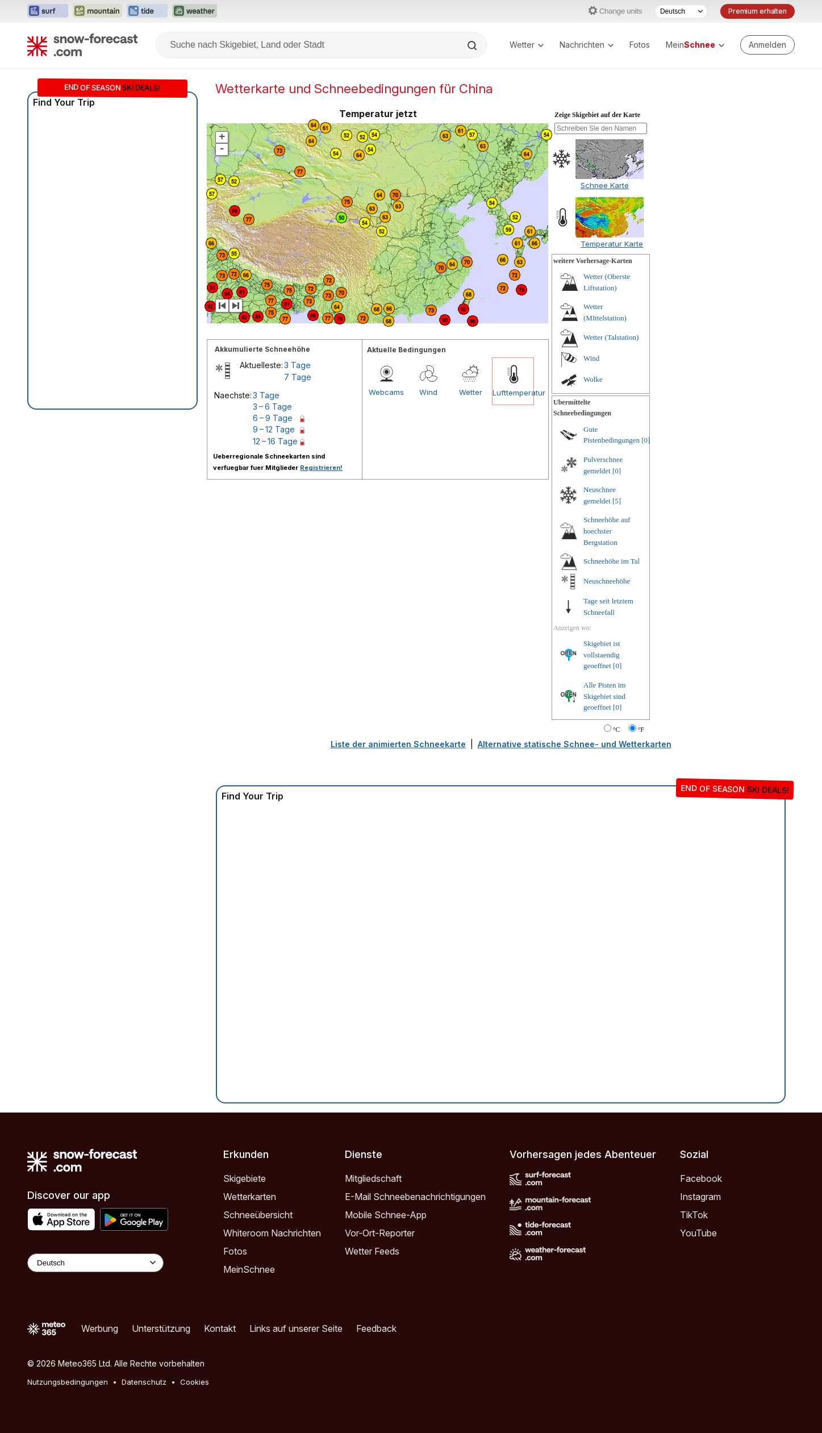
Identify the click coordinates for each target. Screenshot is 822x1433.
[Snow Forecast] (82, 45)
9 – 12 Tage (274, 429)
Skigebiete (244, 1178)
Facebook (701, 1178)
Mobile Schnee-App (386, 1214)
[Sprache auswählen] (681, 11)
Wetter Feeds (372, 1251)
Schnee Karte (605, 185)
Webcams (386, 392)
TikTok (694, 1214)
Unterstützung (161, 1328)
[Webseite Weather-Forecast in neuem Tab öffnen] (194, 11)
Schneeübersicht (258, 1214)
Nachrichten (587, 44)
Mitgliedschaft (373, 1178)
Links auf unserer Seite (296, 1328)
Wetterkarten (249, 1196)
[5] (616, 501)
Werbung (99, 1328)
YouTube (698, 1233)
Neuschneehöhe (606, 581)
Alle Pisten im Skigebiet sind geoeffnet (604, 696)
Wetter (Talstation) (611, 337)
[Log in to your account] (767, 45)
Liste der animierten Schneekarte (398, 744)
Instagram (700, 1196)
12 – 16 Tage (275, 441)
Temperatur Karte (612, 243)
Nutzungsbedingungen (67, 1381)
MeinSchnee (249, 1269)
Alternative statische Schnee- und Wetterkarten (574, 744)
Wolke (593, 379)
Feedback (376, 1328)
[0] (645, 440)
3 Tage (297, 365)
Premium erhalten (757, 11)
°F (641, 730)
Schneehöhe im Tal (611, 561)
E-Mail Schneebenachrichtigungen (415, 1196)
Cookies (194, 1381)
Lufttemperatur (513, 392)
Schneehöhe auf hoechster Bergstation (607, 530)
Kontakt (220, 1328)
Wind (428, 392)
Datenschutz (144, 1381)
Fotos (639, 44)
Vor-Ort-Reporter (380, 1233)
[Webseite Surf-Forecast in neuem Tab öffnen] (47, 11)
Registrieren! (321, 468)
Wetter (527, 44)
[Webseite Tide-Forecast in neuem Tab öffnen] (147, 11)
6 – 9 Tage (273, 418)
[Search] (473, 45)
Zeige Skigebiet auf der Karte (597, 115)
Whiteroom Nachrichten (272, 1233)
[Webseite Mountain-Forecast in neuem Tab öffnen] (97, 11)
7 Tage (297, 377)
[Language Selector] (95, 1262)
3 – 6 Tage (272, 406)
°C (616, 730)
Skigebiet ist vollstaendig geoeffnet (601, 654)
